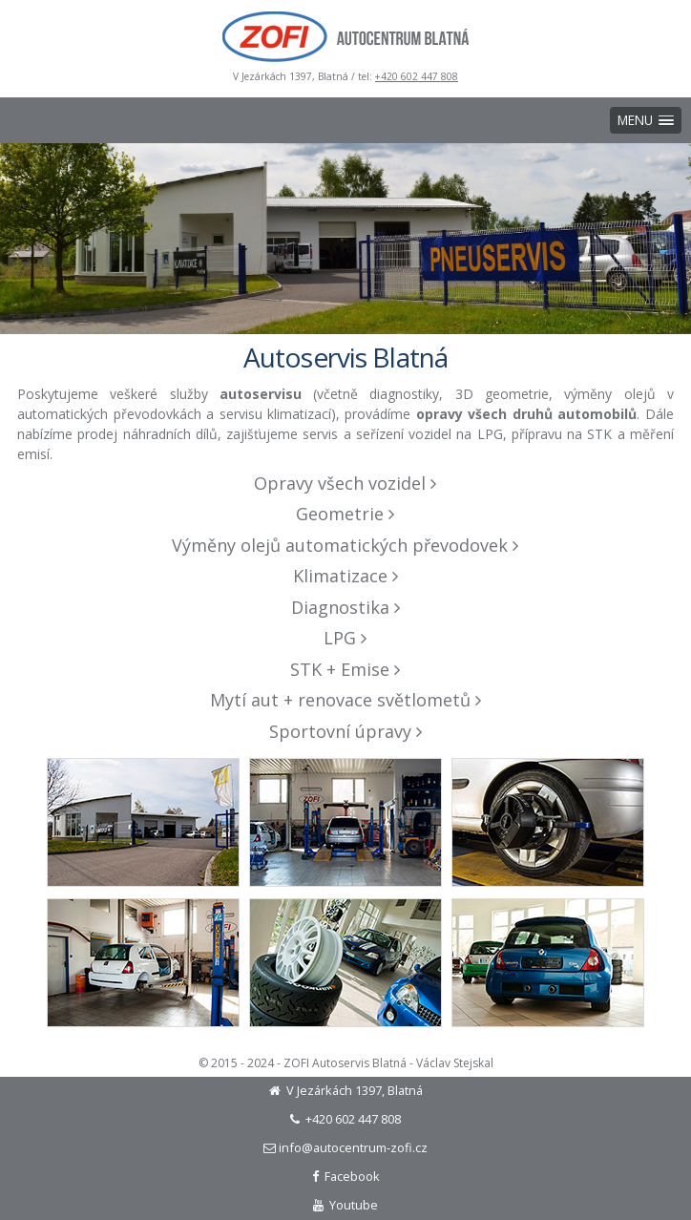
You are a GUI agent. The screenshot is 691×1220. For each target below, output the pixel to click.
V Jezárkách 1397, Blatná (346, 1090)
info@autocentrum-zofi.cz (345, 1147)
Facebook (346, 1176)
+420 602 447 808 (416, 76)
